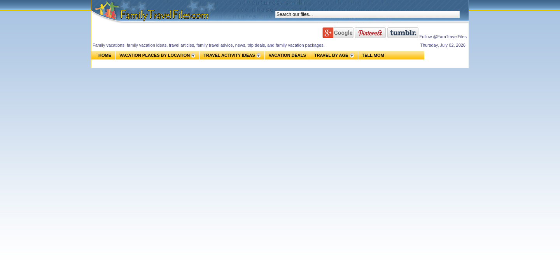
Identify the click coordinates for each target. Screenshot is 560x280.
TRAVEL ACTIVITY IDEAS (229, 55)
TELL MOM (373, 55)
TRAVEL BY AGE (331, 55)
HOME (104, 55)
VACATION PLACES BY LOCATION (154, 55)
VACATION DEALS (287, 55)
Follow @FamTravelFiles (443, 36)
